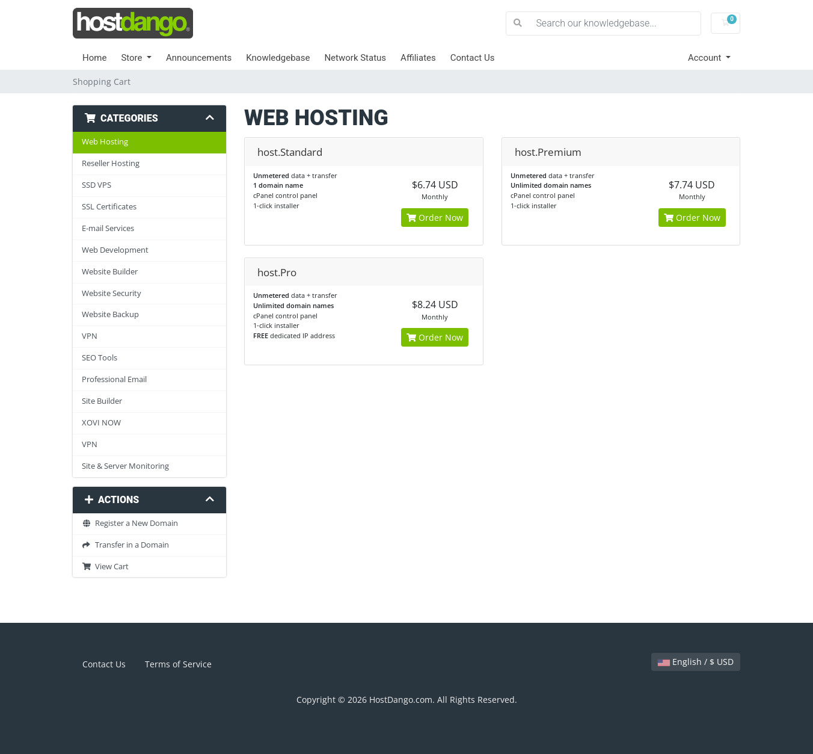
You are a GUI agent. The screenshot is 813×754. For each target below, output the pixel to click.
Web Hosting (105, 142)
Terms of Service (178, 664)
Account (705, 57)
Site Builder (102, 401)
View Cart (105, 566)
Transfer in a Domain (125, 545)
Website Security (111, 293)
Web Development (115, 250)
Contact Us (472, 57)
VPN (89, 336)
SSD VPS (96, 185)
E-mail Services (108, 228)
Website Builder (110, 272)
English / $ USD (696, 661)
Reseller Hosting (111, 163)
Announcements (199, 57)
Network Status (355, 57)
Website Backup (110, 314)
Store (132, 57)
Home (94, 57)
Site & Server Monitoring (125, 466)
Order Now (434, 217)
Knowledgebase (278, 57)
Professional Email (114, 379)
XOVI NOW (101, 423)
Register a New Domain (130, 523)
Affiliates (418, 57)
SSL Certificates (109, 207)
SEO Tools (99, 358)
